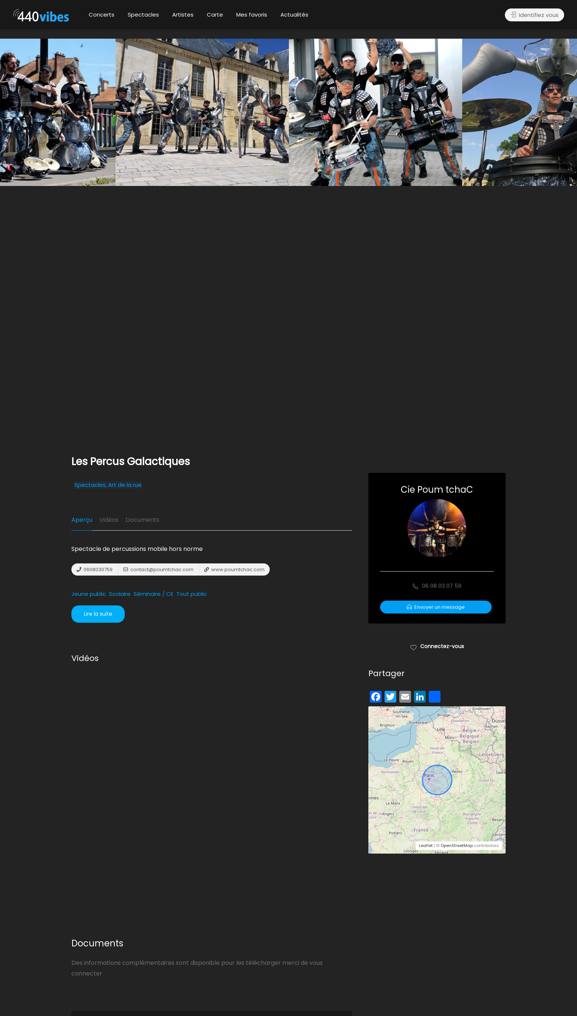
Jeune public (88, 594)
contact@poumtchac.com (158, 569)
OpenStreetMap (456, 845)
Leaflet (426, 845)
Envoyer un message (436, 607)
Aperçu (81, 520)
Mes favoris (251, 14)
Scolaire (120, 594)
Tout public (191, 594)
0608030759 (95, 569)
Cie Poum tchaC (437, 490)
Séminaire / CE (153, 594)
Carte (215, 14)
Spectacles (143, 14)
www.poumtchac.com (234, 569)
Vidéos (108, 520)
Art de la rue (125, 485)
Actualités (294, 14)
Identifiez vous (534, 15)
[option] (375, 112)
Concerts (101, 14)
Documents (142, 520)
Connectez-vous (437, 646)
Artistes (183, 14)
